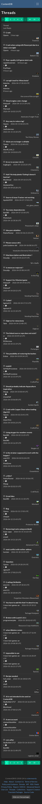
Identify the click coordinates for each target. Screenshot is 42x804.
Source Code (29, 792)
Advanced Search (33, 787)
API (27, 784)
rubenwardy (32, 778)
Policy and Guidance (10, 784)
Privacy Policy (6, 787)
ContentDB (6, 4)
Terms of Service (31, 782)
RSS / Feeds (34, 784)
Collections (21, 789)
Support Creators (33, 789)
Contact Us (19, 782)
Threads (12, 789)
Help (6, 782)
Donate (22, 784)
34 (30, 19)
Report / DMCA (19, 787)
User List (4, 789)
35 (34, 19)
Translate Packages (15, 792)
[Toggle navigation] (37, 4)
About (11, 782)
